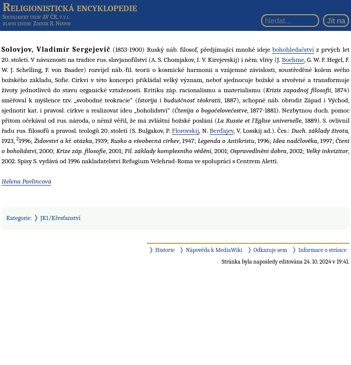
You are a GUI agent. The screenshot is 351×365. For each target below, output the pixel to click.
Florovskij (185, 130)
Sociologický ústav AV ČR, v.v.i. (36, 16)
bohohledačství (293, 49)
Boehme (293, 59)
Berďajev (221, 130)
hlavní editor (16, 23)
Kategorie (18, 218)
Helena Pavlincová (26, 181)
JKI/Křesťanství (61, 218)
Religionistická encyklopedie (70, 7)
